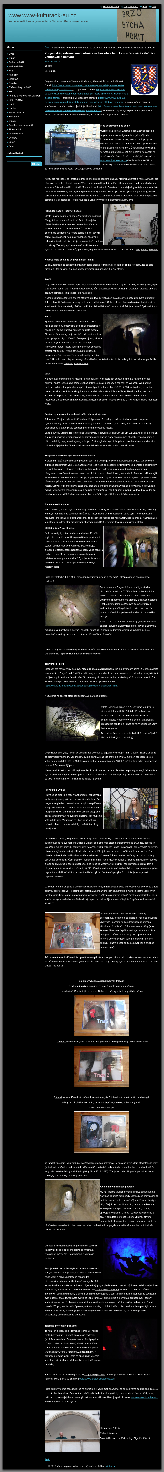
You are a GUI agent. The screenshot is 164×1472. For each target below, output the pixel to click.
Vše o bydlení (16, 133)
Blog (11, 70)
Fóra (11, 146)
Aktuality (13, 74)
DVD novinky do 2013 (20, 87)
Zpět (47, 1459)
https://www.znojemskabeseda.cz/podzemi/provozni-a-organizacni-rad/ (81, 685)
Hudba (12, 108)
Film (11, 91)
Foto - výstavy (16, 99)
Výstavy (13, 137)
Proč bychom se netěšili (21, 125)
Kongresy (14, 116)
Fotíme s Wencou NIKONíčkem (25, 95)
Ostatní (12, 121)
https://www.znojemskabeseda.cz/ (96, 1378)
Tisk (154, 6)
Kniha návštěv (16, 66)
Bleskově (13, 79)
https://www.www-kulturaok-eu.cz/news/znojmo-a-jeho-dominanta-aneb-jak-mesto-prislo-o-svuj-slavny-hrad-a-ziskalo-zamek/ (87, 93)
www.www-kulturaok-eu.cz (113, 160)
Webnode (111, 1466)
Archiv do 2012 (16, 62)
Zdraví (12, 142)
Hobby (12, 104)
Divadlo (13, 83)
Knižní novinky (16, 112)
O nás (12, 58)
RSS (145, 6)
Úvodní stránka (111, 6)
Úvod (47, 47)
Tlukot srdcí (15, 129)
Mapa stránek (131, 6)
